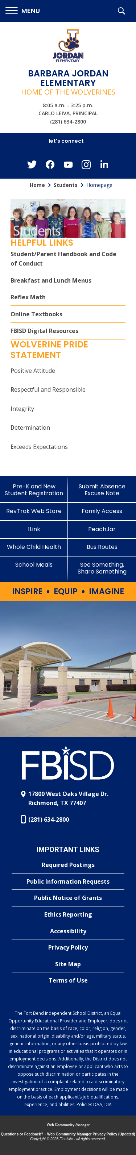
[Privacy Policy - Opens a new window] (68, 947)
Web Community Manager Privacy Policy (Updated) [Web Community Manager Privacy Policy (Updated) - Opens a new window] (91, 1134)
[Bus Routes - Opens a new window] (102, 547)
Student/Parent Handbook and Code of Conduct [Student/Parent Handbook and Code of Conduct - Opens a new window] (63, 258)
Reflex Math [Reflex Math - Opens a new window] (28, 297)
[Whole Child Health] (34, 547)
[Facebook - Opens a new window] (50, 166)
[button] (22, 11)
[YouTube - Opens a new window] (68, 166)
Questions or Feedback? (22, 1134)
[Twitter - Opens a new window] (32, 166)
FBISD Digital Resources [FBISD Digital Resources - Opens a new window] (44, 331)
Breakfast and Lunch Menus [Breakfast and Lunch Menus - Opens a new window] (51, 280)
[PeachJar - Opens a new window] (102, 529)
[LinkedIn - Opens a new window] (104, 166)
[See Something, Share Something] (102, 568)
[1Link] (34, 529)
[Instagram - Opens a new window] (86, 167)
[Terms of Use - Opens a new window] (68, 980)
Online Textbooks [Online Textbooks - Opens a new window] (36, 314)
